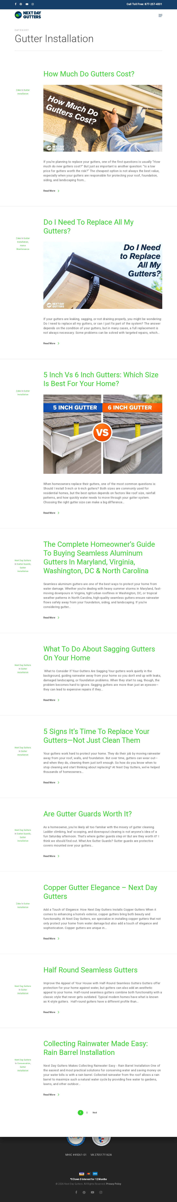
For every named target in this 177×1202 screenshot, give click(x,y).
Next (95, 1113)
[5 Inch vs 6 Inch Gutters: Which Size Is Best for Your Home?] (102, 479)
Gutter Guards (23, 564)
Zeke (18, 90)
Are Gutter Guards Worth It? (87, 814)
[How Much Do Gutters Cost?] (102, 157)
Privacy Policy (113, 1184)
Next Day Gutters (23, 560)
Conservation (23, 1063)
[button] (160, 15)
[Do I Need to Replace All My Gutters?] (102, 314)
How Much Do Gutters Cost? (88, 74)
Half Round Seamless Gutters (90, 970)
